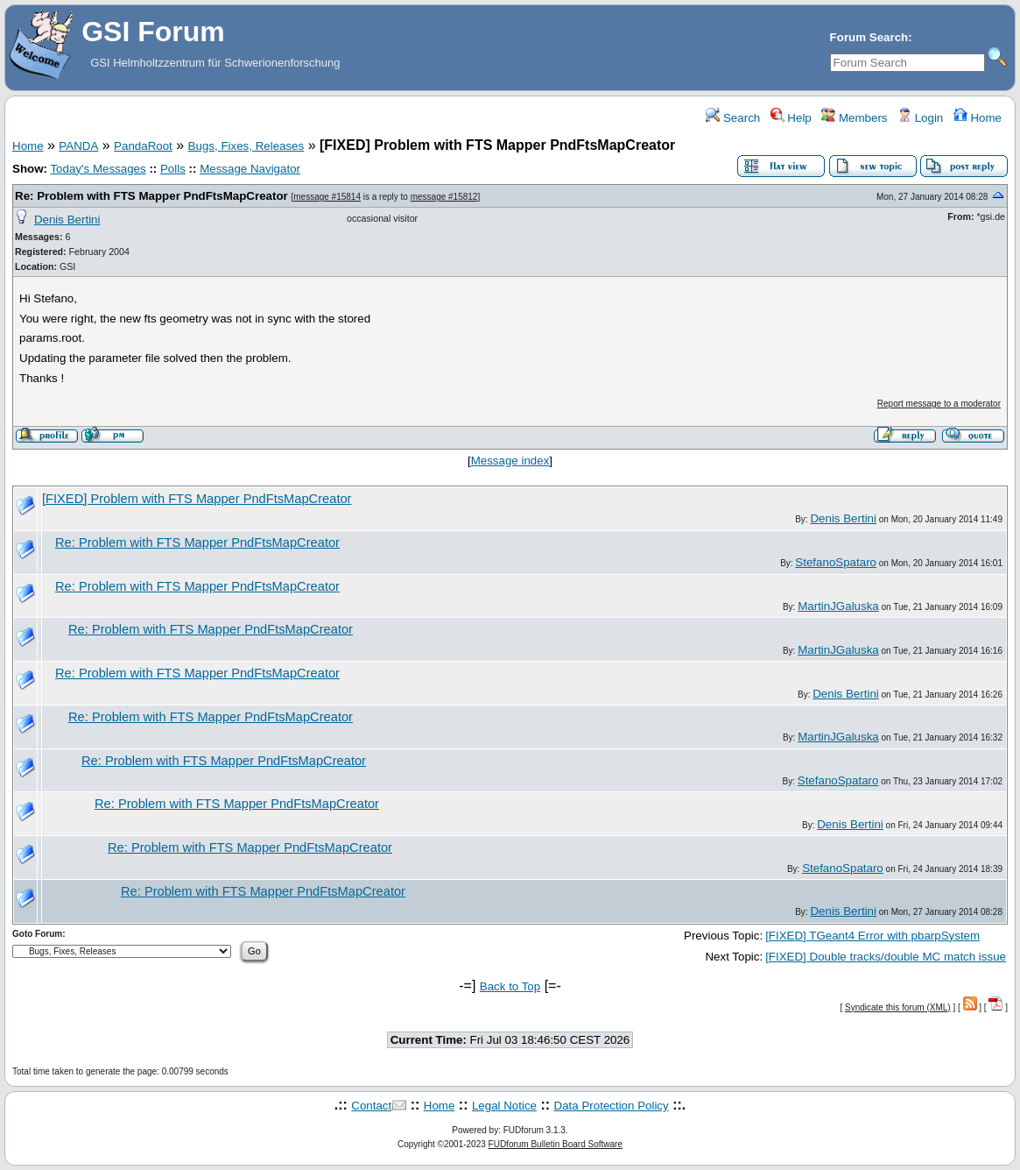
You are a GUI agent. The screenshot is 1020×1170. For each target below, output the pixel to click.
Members (854, 117)
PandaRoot (143, 145)
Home (977, 117)
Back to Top (510, 986)
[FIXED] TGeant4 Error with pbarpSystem (872, 935)
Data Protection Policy (611, 1105)
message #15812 (444, 197)
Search (733, 117)
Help (791, 117)
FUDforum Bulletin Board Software (556, 1144)
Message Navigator (250, 168)
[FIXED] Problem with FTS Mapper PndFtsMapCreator (197, 499)
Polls (173, 168)
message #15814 (327, 197)
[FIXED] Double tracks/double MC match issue (885, 956)
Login (920, 117)
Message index (510, 460)
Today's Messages (97, 168)
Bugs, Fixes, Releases (246, 145)
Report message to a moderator (939, 403)
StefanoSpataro (835, 562)
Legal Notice (504, 1105)
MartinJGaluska (838, 606)
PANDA (78, 145)
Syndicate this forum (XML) (898, 1007)
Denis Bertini (67, 219)
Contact (371, 1105)
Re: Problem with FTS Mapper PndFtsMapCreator (151, 195)
